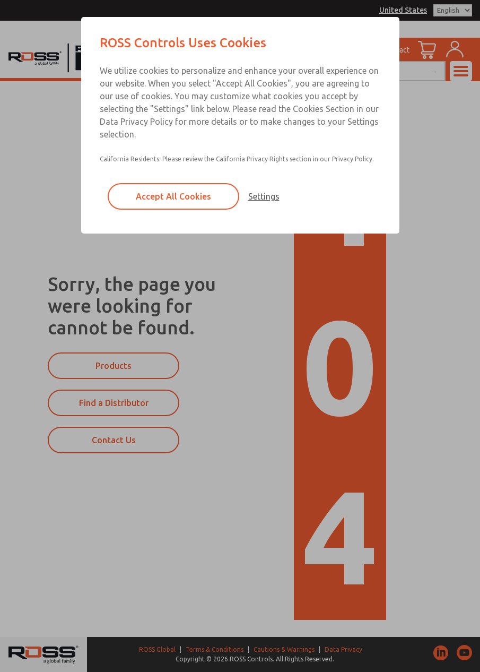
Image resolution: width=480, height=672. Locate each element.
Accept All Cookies (173, 196)
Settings (264, 196)
